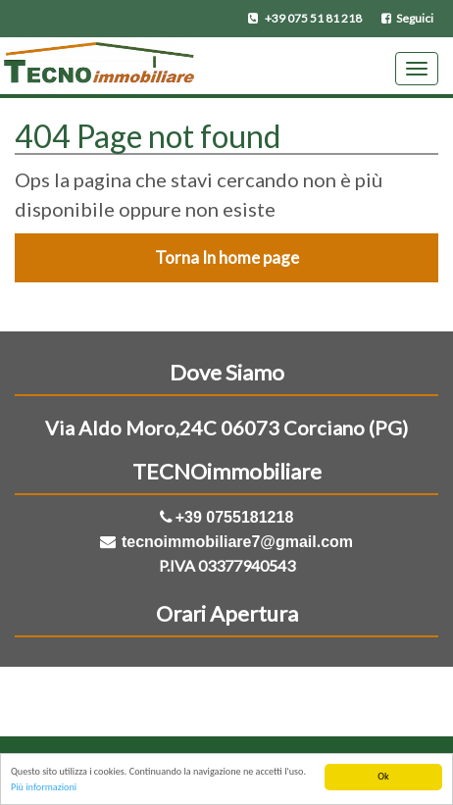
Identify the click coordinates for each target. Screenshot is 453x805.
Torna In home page (227, 257)
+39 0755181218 (235, 517)
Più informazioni (43, 787)
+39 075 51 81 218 (305, 18)
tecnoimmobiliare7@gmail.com (237, 541)
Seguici (407, 18)
